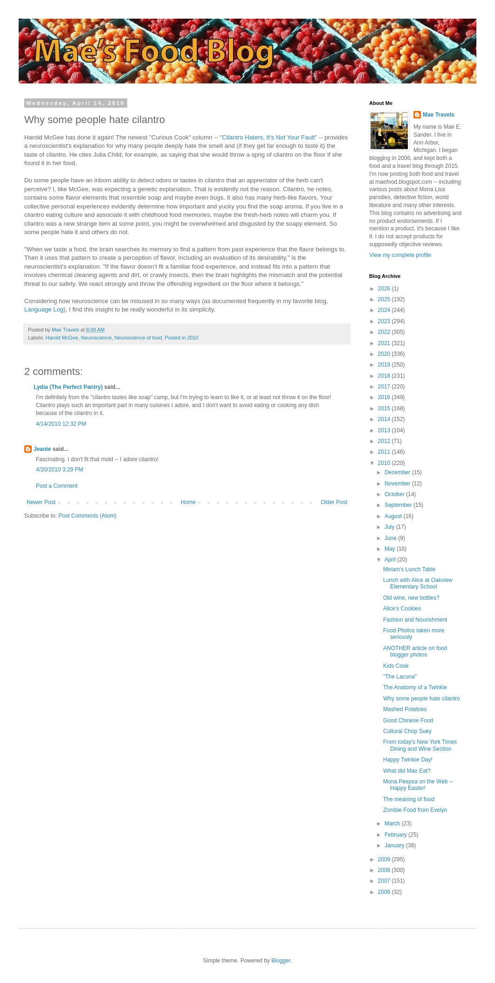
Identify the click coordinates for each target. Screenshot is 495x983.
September (399, 505)
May (391, 549)
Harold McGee (62, 337)
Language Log (43, 309)
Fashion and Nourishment (415, 619)
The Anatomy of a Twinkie (415, 687)
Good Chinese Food (408, 720)
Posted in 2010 (182, 337)
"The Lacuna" (400, 676)
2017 (385, 386)
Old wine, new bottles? (411, 598)
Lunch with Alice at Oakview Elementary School (418, 583)
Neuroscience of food (138, 337)
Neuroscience (96, 337)
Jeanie (42, 449)
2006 (385, 892)
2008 (385, 870)
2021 (385, 343)
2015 (385, 408)
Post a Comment (56, 486)
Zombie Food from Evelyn (415, 810)
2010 (385, 463)
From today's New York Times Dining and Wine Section (420, 745)
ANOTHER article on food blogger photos (415, 651)
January (395, 845)
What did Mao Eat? (407, 771)
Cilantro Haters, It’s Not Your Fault (268, 137)
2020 (385, 354)
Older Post (334, 502)
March (393, 823)
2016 (385, 397)
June (391, 538)
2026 (385, 288)
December (398, 472)
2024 (385, 310)
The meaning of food (408, 799)
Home (188, 502)
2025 (385, 299)
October (395, 494)
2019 (385, 364)
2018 (385, 376)
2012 (385, 441)
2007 (385, 881)
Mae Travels (438, 114)
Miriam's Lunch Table (409, 569)
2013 (385, 430)
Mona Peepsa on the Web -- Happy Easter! (418, 784)
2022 (385, 332)
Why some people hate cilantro (421, 698)
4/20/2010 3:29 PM (59, 469)
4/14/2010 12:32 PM (61, 424)
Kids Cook (396, 666)
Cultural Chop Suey (407, 731)
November (398, 483)
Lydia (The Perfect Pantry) (68, 387)
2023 (385, 321)
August (394, 516)
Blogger (280, 960)
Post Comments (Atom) (87, 515)
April (391, 559)
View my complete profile (400, 255)
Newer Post (41, 502)
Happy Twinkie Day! (408, 759)
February (396, 834)
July (390, 527)
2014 (385, 419)
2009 (385, 859)
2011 (385, 452)
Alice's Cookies (402, 608)
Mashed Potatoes (404, 709)
